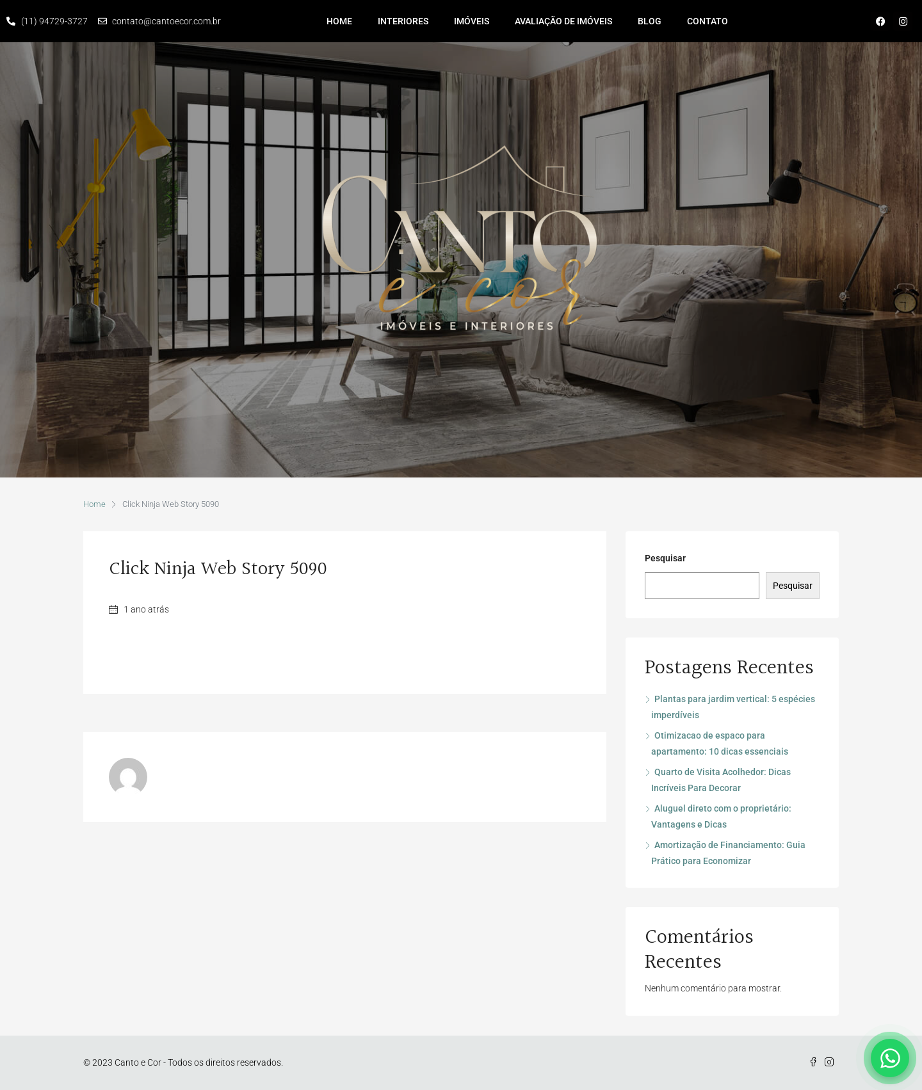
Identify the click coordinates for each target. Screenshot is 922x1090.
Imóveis (471, 21)
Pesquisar (665, 558)
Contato (707, 21)
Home (339, 21)
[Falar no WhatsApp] (890, 1058)
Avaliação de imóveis (563, 21)
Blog (649, 21)
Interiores (403, 21)
